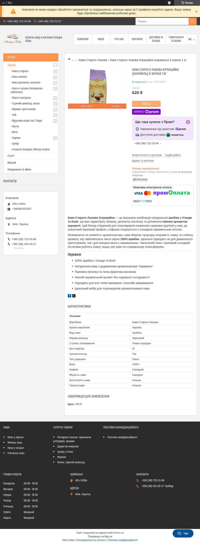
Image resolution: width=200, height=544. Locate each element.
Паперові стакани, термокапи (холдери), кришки (72, 439)
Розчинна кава (16, 453)
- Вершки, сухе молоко (23, 109)
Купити (146, 104)
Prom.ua (119, 532)
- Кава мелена (19, 77)
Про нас (119, 39)
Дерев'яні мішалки (68, 446)
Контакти (137, 39)
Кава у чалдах (16, 448)
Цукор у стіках (65, 451)
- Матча (15, 126)
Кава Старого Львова (93, 60)
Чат (183, 533)
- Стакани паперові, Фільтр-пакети (30, 149)
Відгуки (12, 162)
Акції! (101, 39)
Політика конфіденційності (122, 437)
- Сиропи (15, 138)
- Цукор (15, 143)
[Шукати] (193, 21)
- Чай (13, 115)
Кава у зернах (16, 437)
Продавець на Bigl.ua (100, 536)
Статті (11, 155)
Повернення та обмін (176, 39)
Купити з (146, 112)
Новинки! (83, 39)
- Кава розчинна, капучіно (25, 82)
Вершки (61, 457)
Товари (12, 65)
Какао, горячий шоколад (71, 462)
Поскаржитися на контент (91, 540)
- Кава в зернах (19, 71)
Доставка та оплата (156, 39)
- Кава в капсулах (21, 97)
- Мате (14, 132)
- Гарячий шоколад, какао (25, 103)
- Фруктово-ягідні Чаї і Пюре (26, 120)
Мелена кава (15, 442)
